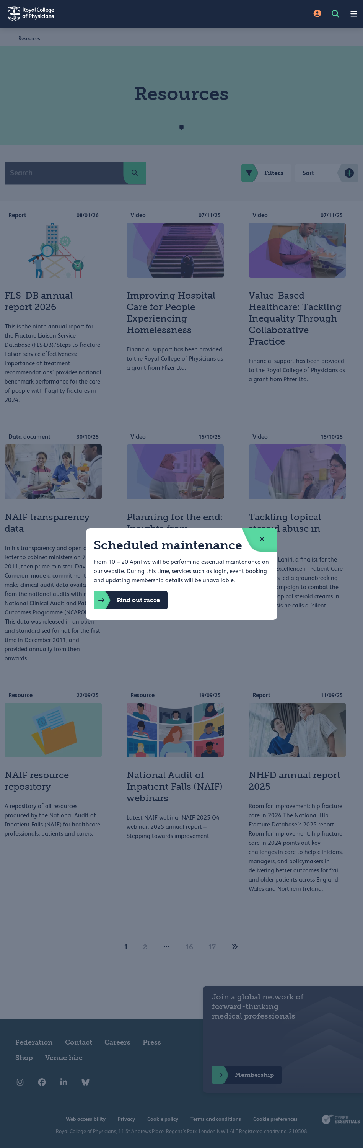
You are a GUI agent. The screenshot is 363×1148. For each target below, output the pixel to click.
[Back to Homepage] (91, 13)
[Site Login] (317, 14)
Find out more (127, 600)
